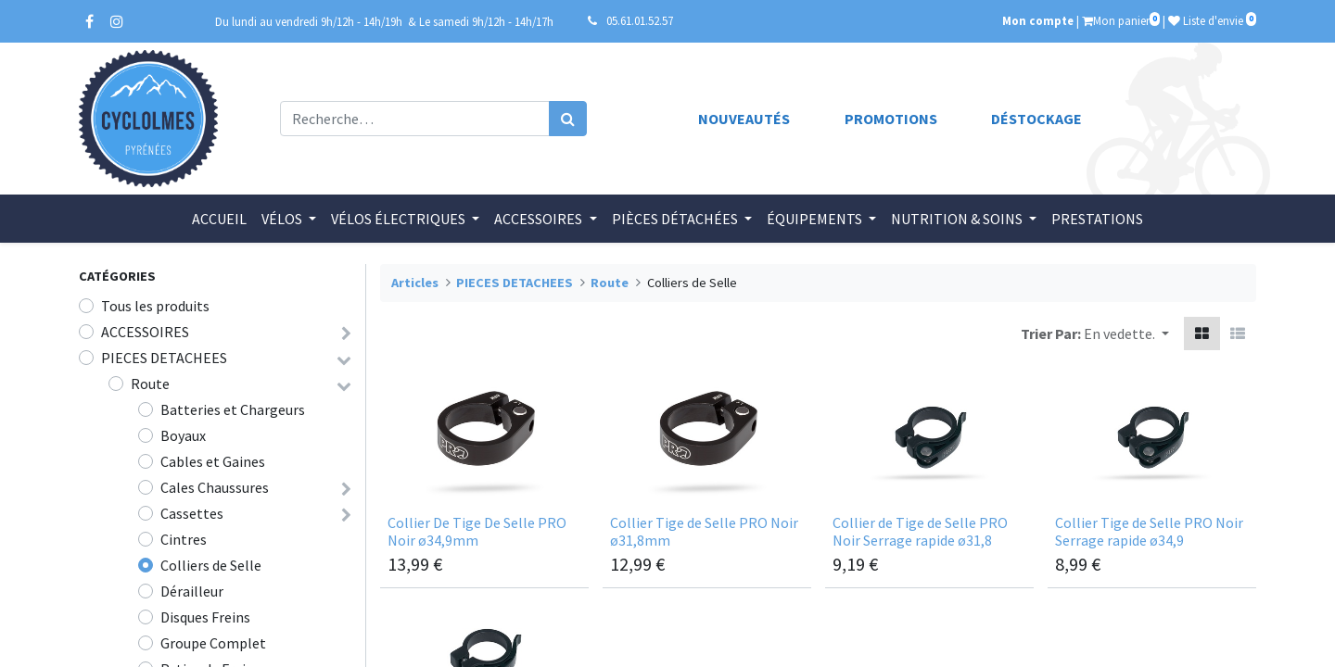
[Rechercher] (568, 118)
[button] (1126, 333)
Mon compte (1038, 20)
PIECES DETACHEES (164, 357)
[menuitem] (219, 218)
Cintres (183, 539)
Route (150, 383)
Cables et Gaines (212, 461)
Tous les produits (155, 305)
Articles (415, 282)
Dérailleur (191, 591)
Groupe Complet (213, 643)
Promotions (891, 118)
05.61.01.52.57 (639, 20)
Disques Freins (205, 617)
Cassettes (191, 513)
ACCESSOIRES (145, 331)
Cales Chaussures (214, 487)
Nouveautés (744, 118)
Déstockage (1036, 118)
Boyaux (183, 435)
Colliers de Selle (210, 565)
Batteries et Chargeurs (232, 409)
